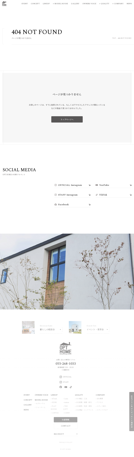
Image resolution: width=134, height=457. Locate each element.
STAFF (64, 382)
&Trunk (54, 399)
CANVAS (55, 413)
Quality (105, 3)
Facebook (61, 204)
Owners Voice (89, 3)
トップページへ (67, 119)
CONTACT (66, 426)
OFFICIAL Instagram (68, 185)
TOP (114, 38)
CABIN (67, 413)
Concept (35, 3)
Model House (61, 3)
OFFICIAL (65, 377)
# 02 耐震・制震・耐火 (84, 402)
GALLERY (28, 405)
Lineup (46, 3)
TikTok (101, 194)
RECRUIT (59, 434)
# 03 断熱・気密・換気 (84, 406)
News (129, 3)
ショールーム (40, 407)
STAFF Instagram (65, 194)
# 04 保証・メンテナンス (84, 410)
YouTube (102, 185)
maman (66, 402)
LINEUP (54, 395)
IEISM (54, 402)
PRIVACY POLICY (65, 442)
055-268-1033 (66, 363)
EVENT (27, 395)
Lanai (66, 399)
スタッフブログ (102, 410)
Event (25, 3)
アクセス (100, 402)
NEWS (26, 410)
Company (119, 3)
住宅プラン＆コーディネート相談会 (131, 411)
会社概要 (100, 399)
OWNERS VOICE (41, 395)
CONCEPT (28, 400)
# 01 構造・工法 (81, 399)
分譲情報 (65, 419)
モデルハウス (40, 403)
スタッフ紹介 (101, 406)
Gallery (75, 3)
